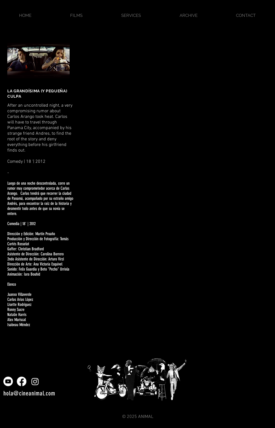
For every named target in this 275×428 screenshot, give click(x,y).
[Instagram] (35, 381)
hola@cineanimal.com (29, 393)
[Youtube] (8, 381)
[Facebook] (21, 381)
